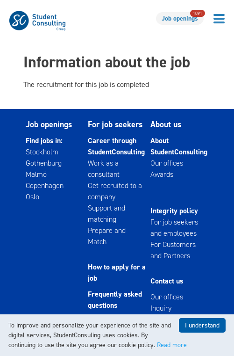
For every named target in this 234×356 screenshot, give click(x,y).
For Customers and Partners (173, 250)
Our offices (166, 163)
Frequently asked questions (115, 299)
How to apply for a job (117, 272)
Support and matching (106, 213)
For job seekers (115, 124)
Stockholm (42, 152)
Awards (161, 174)
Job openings (183, 17)
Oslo (32, 197)
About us (165, 124)
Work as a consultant (104, 168)
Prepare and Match (107, 236)
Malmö (36, 174)
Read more (172, 345)
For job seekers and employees (174, 227)
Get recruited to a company (115, 191)
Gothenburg (44, 163)
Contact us (166, 281)
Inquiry (160, 308)
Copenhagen (45, 185)
